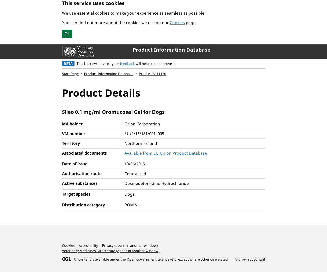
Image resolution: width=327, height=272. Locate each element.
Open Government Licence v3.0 (152, 259)
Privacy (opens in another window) (130, 245)
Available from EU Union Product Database (165, 153)
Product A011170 (152, 73)
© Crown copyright (250, 259)
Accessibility (88, 245)
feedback (127, 63)
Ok (67, 33)
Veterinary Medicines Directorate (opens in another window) (111, 251)
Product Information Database (171, 50)
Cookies (177, 22)
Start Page (70, 73)
